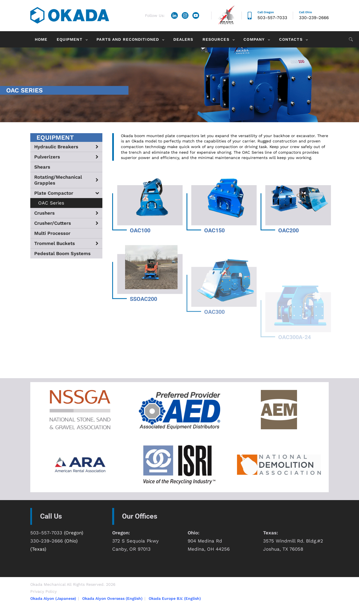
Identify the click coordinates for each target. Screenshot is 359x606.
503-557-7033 (272, 17)
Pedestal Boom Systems (62, 253)
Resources (215, 39)
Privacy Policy (43, 591)
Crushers (44, 213)
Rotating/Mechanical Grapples (58, 180)
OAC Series (51, 203)
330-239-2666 (314, 17)
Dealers (183, 39)
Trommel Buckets (54, 243)
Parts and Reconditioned (127, 39)
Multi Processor (52, 233)
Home (41, 39)
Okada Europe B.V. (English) (175, 598)
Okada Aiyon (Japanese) (53, 598)
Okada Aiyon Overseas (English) (112, 598)
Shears (42, 167)
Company (254, 39)
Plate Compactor (53, 193)
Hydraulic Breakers (56, 146)
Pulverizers (47, 157)
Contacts (291, 39)
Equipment (69, 39)
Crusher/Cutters (52, 223)
